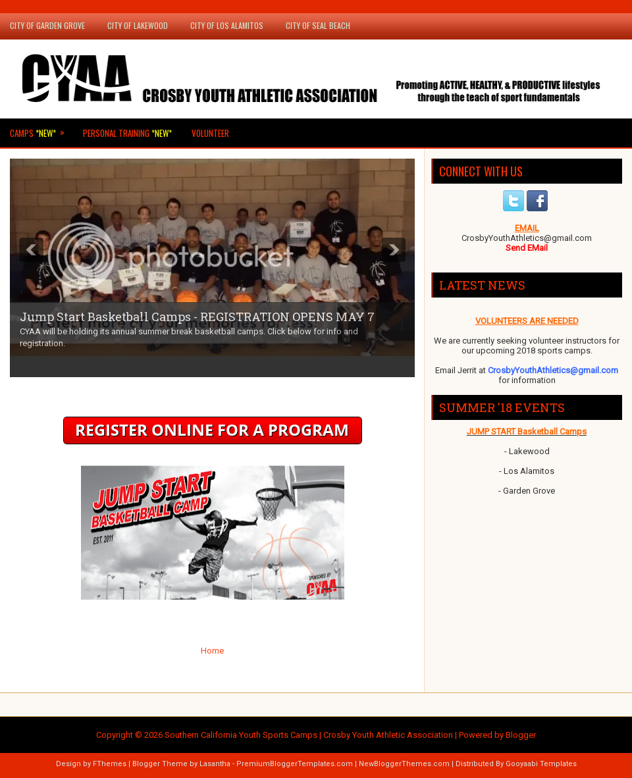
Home (212, 651)
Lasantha (214, 764)
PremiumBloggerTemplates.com (294, 764)
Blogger (521, 735)
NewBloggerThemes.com (404, 764)
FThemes (109, 764)
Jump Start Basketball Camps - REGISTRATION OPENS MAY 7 (197, 316)
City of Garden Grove (47, 25)
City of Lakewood (137, 25)
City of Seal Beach (318, 25)
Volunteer (210, 133)
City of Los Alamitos (226, 25)
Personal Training (127, 133)
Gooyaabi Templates (541, 764)
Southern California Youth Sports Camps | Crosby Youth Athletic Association (309, 735)
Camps (41, 129)
